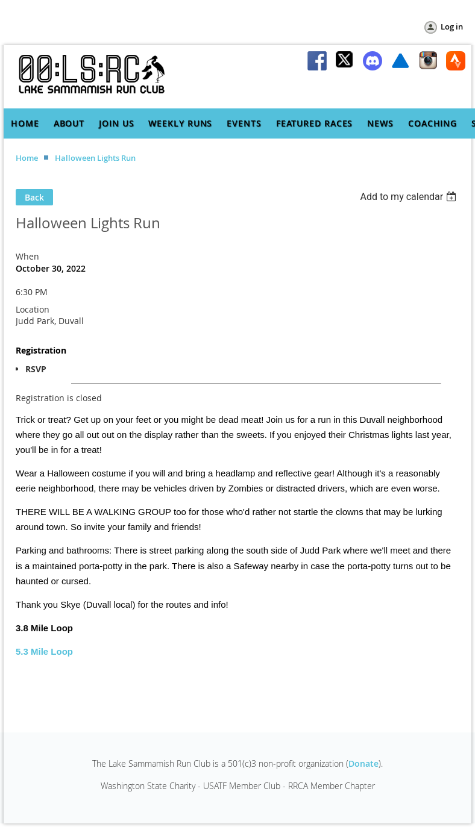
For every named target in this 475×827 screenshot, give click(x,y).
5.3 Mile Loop (44, 651)
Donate (363, 763)
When (27, 256)
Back (34, 197)
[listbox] (409, 196)
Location (32, 309)
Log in (452, 26)
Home (27, 157)
